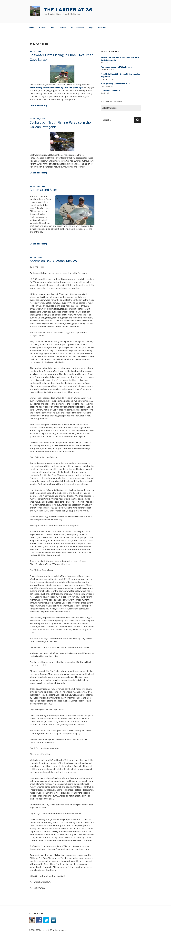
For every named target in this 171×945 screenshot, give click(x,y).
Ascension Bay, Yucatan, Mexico (53, 260)
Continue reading (39, 105)
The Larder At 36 (68, 9)
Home (31, 27)
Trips (91, 27)
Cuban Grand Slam (43, 189)
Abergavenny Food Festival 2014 (116, 83)
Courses (62, 27)
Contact (102, 27)
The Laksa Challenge (110, 90)
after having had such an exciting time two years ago (56, 87)
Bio (52, 27)
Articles (42, 27)
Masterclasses (77, 27)
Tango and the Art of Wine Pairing (116, 67)
